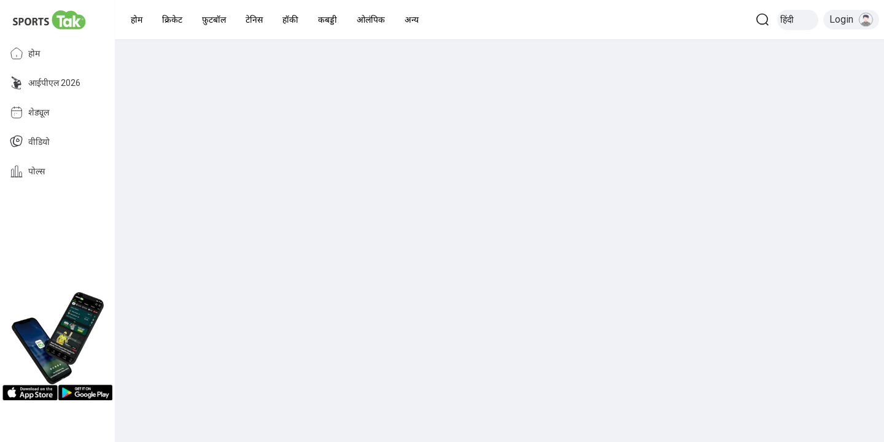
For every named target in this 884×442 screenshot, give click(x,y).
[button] (136, 19)
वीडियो (30, 142)
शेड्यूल (29, 112)
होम (25, 53)
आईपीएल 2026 (45, 83)
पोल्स (27, 171)
